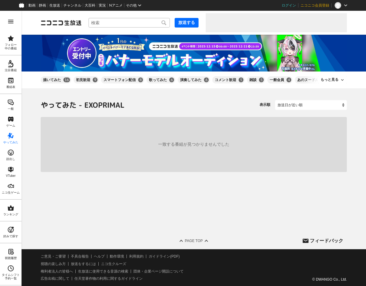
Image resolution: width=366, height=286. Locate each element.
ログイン (289, 5)
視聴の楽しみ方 (53, 264)
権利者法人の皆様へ (57, 271)
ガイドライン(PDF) (164, 256)
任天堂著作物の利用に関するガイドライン (108, 278)
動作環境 (117, 256)
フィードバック (326, 240)
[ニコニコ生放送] (61, 22)
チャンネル (72, 5)
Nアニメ (116, 5)
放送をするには (83, 264)
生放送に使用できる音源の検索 (103, 271)
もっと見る (329, 79)
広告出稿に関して (55, 278)
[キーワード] (129, 23)
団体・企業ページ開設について (158, 271)
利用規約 (136, 256)
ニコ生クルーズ (113, 264)
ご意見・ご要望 (53, 256)
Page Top (194, 241)
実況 (102, 5)
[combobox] (129, 23)
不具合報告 (80, 256)
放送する (186, 22)
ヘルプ (99, 256)
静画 (42, 5)
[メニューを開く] (11, 22)
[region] (11, 148)
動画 (32, 5)
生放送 (54, 5)
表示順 (265, 105)
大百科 (90, 5)
